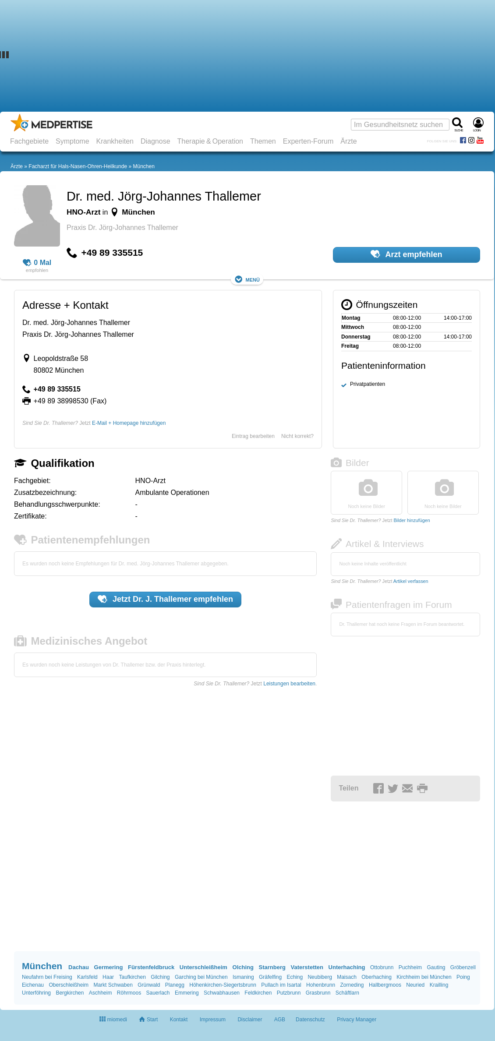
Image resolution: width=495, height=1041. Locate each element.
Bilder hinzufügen (411, 520)
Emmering (187, 993)
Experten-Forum (308, 141)
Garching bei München (201, 977)
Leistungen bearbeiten (289, 684)
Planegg (174, 985)
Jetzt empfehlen (165, 599)
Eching (294, 977)
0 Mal (37, 263)
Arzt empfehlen (406, 254)
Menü (247, 279)
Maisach (347, 977)
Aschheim (100, 993)
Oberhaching (376, 977)
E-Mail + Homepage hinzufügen (129, 423)
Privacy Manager (356, 1019)
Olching (243, 967)
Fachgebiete (29, 141)
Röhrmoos (129, 993)
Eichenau (33, 985)
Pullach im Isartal (281, 985)
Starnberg (272, 967)
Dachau (78, 967)
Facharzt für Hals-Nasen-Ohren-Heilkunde (77, 166)
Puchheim (410, 967)
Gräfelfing (270, 977)
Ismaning (243, 977)
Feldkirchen (258, 993)
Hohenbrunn (320, 985)
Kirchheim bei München (423, 977)
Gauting (436, 967)
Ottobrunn (381, 967)
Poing (463, 977)
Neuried (415, 985)
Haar (108, 977)
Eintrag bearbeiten (253, 436)
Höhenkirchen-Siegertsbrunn (222, 985)
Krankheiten (115, 141)
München (143, 166)
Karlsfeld (87, 977)
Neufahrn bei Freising (47, 977)
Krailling (439, 985)
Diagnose (155, 141)
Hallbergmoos (385, 985)
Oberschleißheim (68, 985)
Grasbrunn (318, 993)
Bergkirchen (70, 993)
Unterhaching (347, 967)
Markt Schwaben (112, 985)
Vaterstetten (307, 967)
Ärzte (348, 141)
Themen (263, 141)
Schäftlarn (347, 993)
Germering (108, 967)
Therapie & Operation (210, 141)
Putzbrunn (289, 993)
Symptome (72, 141)
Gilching (160, 977)
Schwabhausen (222, 993)
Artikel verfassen (410, 581)
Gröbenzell (463, 967)
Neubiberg (320, 977)
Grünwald (149, 985)
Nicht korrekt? (297, 436)
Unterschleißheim (203, 967)
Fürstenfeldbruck (151, 967)
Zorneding (352, 985)
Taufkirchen (132, 977)
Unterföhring (36, 993)
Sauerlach (158, 993)
